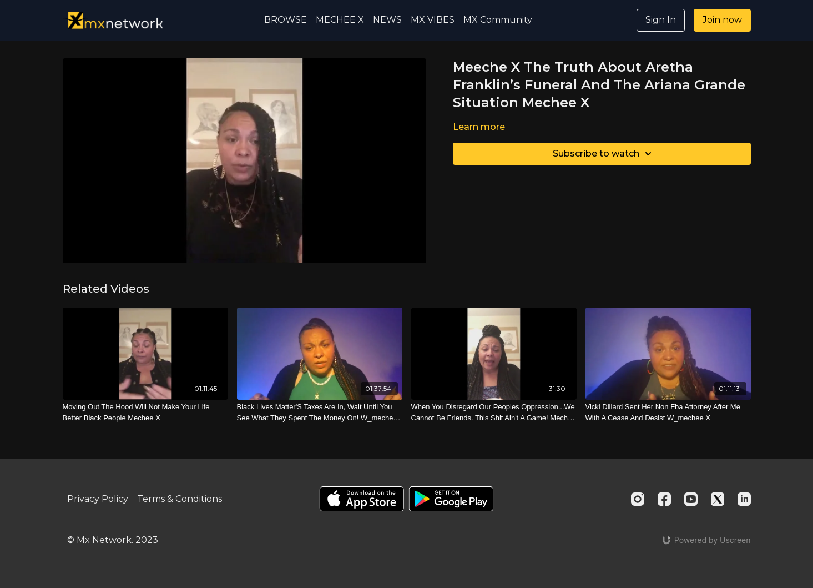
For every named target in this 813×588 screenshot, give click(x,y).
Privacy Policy (97, 499)
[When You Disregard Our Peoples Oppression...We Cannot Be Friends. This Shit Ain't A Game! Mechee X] (494, 412)
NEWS (387, 19)
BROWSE (285, 19)
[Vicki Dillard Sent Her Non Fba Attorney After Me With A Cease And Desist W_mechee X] (668, 412)
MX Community (497, 19)
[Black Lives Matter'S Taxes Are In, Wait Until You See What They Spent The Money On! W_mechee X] (319, 412)
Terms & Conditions (179, 499)
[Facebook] (664, 499)
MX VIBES (433, 19)
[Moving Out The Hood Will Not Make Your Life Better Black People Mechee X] (145, 412)
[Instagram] (637, 499)
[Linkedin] (744, 499)
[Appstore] (361, 498)
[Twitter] (717, 499)
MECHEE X (340, 19)
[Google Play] (451, 498)
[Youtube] (691, 499)
